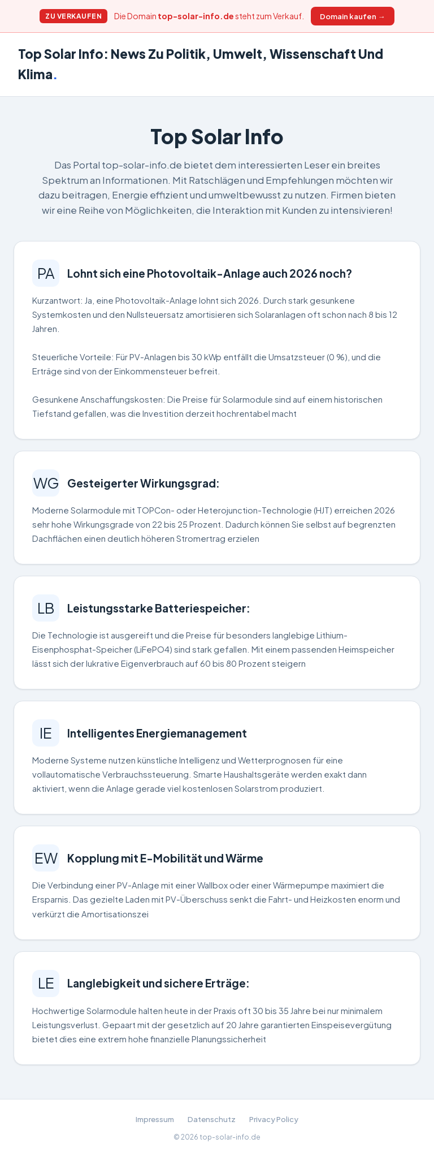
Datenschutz (212, 1119)
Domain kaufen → (352, 16)
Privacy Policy (273, 1119)
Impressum (155, 1119)
